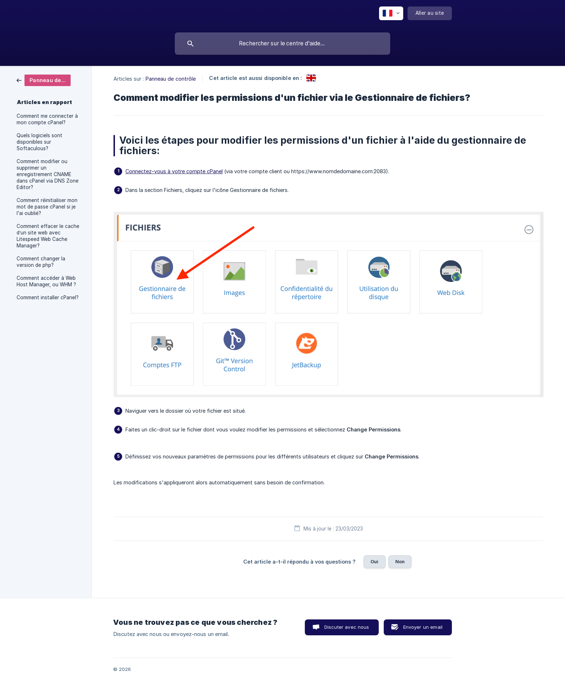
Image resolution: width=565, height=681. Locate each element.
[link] (44, 79)
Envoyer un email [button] (422, 627)
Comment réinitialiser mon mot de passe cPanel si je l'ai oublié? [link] (47, 206)
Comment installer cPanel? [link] (48, 297)
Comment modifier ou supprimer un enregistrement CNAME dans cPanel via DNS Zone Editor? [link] (48, 174)
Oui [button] (374, 561)
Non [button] (400, 561)
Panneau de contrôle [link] (171, 79)
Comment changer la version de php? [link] (41, 262)
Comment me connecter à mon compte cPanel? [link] (47, 119)
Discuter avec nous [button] (346, 627)
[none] (391, 13)
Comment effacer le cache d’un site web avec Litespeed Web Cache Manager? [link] (48, 235)
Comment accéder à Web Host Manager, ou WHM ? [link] (46, 281)
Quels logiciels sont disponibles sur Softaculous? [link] (39, 142)
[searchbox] (282, 43)
